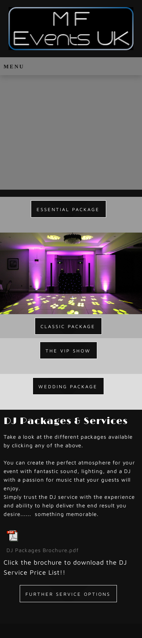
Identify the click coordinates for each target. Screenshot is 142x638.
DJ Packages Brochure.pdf (42, 550)
